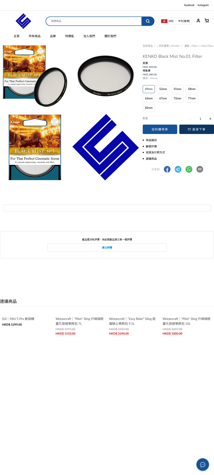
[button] (167, 169)
